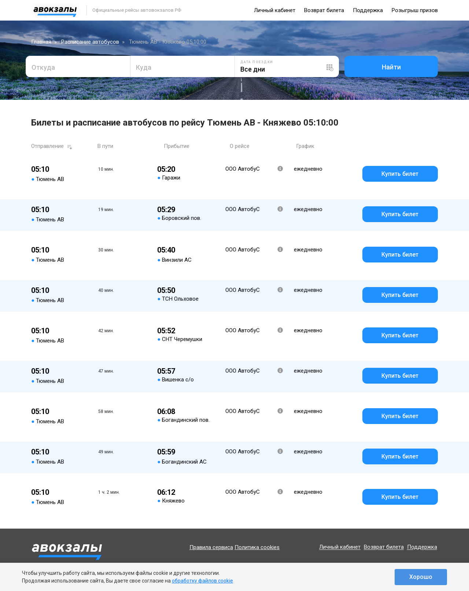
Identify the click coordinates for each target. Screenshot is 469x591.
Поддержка (368, 10)
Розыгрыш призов (415, 10)
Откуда (43, 67)
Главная (41, 42)
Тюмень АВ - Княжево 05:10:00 (167, 42)
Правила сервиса (211, 547)
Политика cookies (257, 547)
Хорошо (420, 576)
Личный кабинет (274, 10)
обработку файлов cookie (202, 581)
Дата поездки (256, 62)
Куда (143, 67)
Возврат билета (324, 10)
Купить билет (399, 173)
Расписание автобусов (90, 42)
